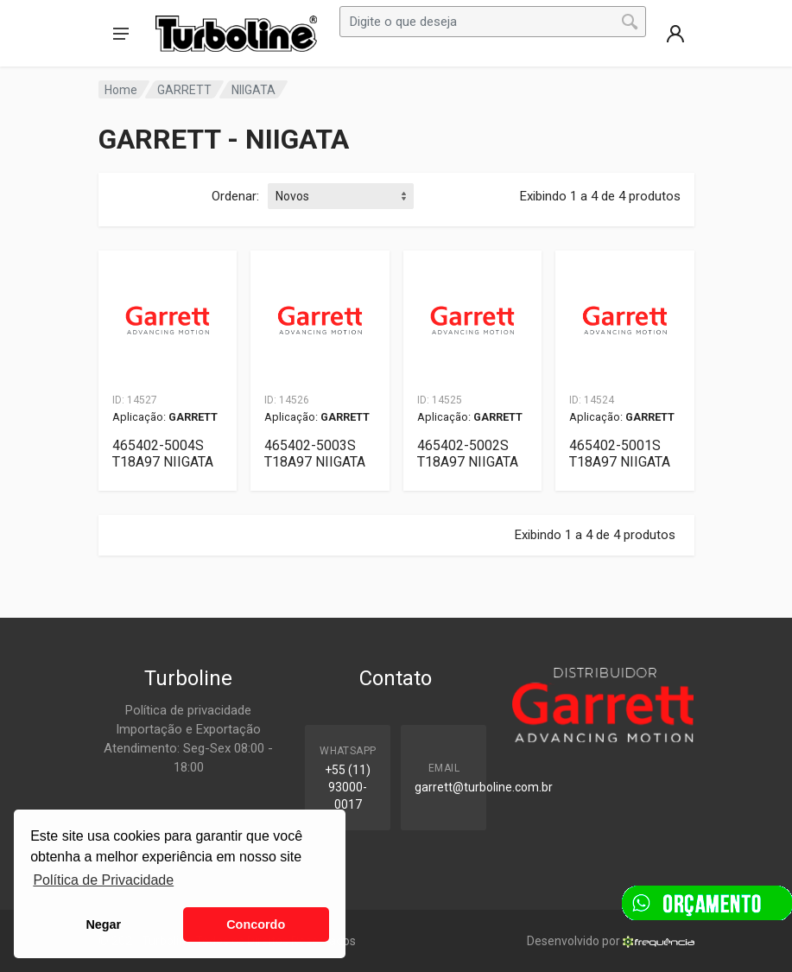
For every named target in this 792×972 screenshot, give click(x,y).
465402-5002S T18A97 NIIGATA (467, 453)
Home (121, 90)
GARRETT (184, 90)
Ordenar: (235, 196)
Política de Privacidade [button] (103, 880)
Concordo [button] (255, 924)
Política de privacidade (188, 710)
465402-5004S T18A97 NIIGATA (162, 453)
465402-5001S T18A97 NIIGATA (619, 453)
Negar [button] (103, 924)
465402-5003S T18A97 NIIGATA (314, 453)
